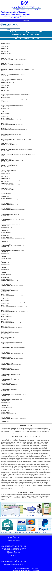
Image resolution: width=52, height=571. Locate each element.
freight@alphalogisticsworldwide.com (13, 12)
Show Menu (26, 20)
